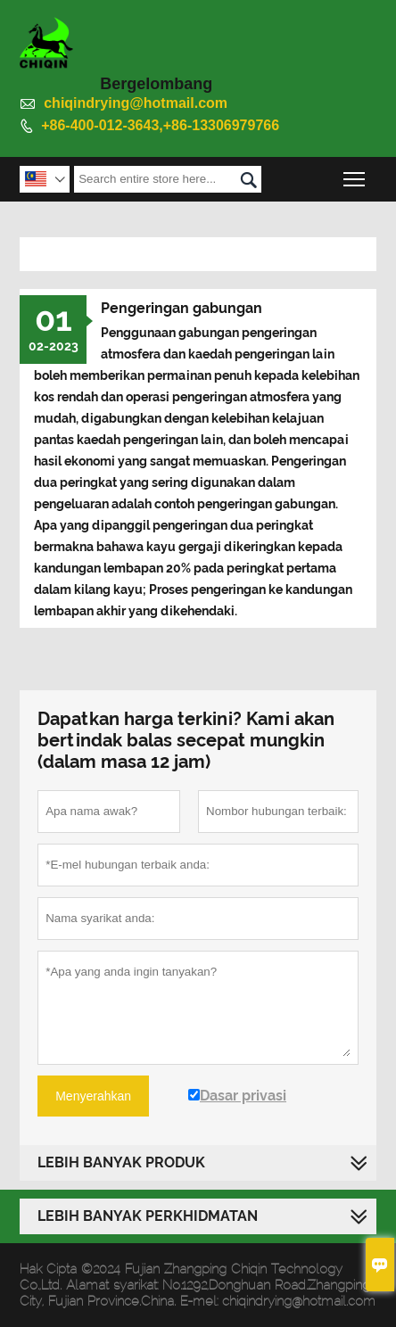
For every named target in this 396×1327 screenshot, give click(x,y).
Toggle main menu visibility (355, 174)
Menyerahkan (93, 1096)
